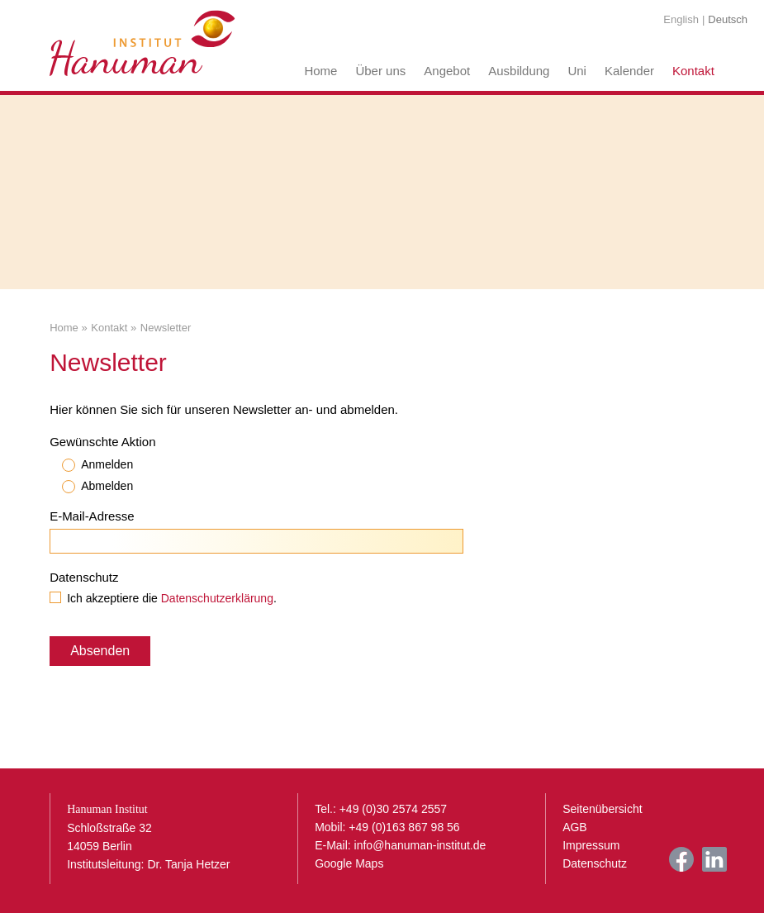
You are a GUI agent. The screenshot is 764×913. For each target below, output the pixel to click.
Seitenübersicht (602, 809)
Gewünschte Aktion (102, 442)
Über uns (380, 71)
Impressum (590, 845)
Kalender (629, 71)
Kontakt (693, 71)
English (681, 19)
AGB (574, 827)
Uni (576, 71)
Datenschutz (84, 577)
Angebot (447, 71)
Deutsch (727, 19)
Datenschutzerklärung (217, 598)
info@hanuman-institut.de (420, 845)
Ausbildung (518, 71)
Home (320, 71)
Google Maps (349, 863)
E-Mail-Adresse (92, 516)
